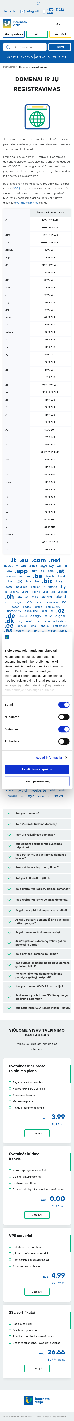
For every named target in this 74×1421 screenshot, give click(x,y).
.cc (53, 592)
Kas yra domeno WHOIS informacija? (39, 986)
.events (38, 631)
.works (62, 790)
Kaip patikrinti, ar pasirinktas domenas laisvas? (40, 856)
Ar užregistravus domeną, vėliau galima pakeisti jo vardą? (41, 943)
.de (10, 616)
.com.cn (52, 603)
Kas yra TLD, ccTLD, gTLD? (32, 878)
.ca (5, 592)
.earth (30, 622)
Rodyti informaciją (49, 757)
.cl (26, 597)
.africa (33, 566)
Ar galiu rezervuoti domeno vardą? (37, 932)
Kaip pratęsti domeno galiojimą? (36, 954)
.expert (52, 631)
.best (61, 576)
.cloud (60, 597)
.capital (14, 592)
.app (21, 571)
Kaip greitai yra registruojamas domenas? (42, 889)
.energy (44, 626)
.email (33, 626)
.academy (10, 566)
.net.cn (39, 602)
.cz (60, 611)
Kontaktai (9, 11)
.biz (47, 581)
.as (42, 571)
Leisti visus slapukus (37, 769)
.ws (22, 796)
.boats (8, 587)
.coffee (38, 607)
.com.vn (10, 790)
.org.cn (19, 602)
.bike (28, 581)
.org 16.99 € (59, 57)
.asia (50, 571)
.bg (19, 581)
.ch (9, 597)
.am (9, 571)
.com (39, 560)
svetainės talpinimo (26, 203)
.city (19, 597)
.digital (60, 616)
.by (63, 587)
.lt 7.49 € (13, 57)
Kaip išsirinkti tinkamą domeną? (36, 824)
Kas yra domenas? (27, 813)
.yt (48, 796)
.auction (11, 576)
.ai (59, 565)
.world (12, 796)
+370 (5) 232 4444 (55, 11)
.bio (37, 581)
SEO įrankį (19, 188)
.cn (29, 602)
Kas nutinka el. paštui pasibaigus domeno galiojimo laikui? (42, 965)
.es (8, 631)
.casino (36, 592)
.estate (20, 631)
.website (38, 790)
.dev (48, 616)
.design (35, 616)
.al (65, 566)
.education (59, 621)
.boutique (21, 587)
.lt (13, 560)
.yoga (40, 796)
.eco (47, 621)
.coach (15, 607)
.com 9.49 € (42, 57)
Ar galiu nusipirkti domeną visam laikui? (41, 910)
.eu (23, 560)
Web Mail (60, 34)
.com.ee (22, 626)
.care (25, 592)
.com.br (35, 587)
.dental (22, 616)
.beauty (49, 576)
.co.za (58, 796)
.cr (51, 611)
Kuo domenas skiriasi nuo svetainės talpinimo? (38, 846)
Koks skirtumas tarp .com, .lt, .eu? (37, 867)
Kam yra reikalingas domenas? (35, 835)
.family (63, 631)
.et (28, 631)
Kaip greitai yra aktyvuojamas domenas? (41, 900)
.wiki (52, 790)
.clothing (46, 597)
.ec (39, 621)
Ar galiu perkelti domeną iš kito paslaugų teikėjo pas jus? (42, 921)
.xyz (30, 796)
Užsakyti (37, 1133)
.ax (20, 576)
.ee (9, 626)
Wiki (37, 34)
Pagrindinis (9, 67)
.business (50, 587)
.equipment (59, 626)
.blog (59, 582)
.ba (27, 576)
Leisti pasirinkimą (37, 781)
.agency (47, 565)
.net (55, 560)
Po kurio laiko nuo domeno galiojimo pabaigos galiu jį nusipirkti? (38, 975)
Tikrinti (59, 47)
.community (52, 607)
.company (14, 611)
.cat (45, 592)
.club (8, 603)
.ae (23, 565)
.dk (9, 621)
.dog (19, 621)
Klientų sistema (14, 34)
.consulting (31, 611)
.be (37, 576)
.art (34, 571)
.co (64, 602)
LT (58, 24)
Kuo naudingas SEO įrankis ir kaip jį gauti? (42, 1008)
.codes (26, 607)
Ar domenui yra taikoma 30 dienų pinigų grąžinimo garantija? (41, 997)
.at (60, 571)
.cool (44, 611)
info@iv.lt (32, 11)
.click (35, 597)
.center (62, 592)
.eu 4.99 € (27, 57)
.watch (23, 791)
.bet (11, 582)
